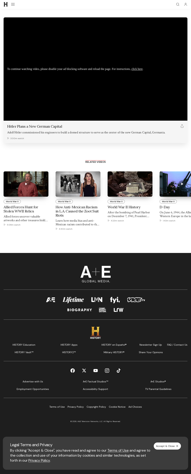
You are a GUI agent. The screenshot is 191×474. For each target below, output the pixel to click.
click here (137, 68)
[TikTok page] (118, 370)
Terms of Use (118, 450)
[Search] (178, 4)
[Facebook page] (72, 370)
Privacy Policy (39, 460)
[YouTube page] (95, 370)
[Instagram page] (107, 370)
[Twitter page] (84, 370)
